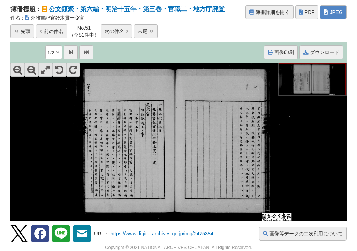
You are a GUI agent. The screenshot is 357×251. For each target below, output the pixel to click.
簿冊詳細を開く (269, 12)
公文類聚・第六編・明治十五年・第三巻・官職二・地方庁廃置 (137, 9)
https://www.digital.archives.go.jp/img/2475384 (162, 233)
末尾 (146, 31)
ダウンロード (321, 52)
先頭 (22, 31)
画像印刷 (281, 52)
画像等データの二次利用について (303, 233)
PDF (307, 12)
